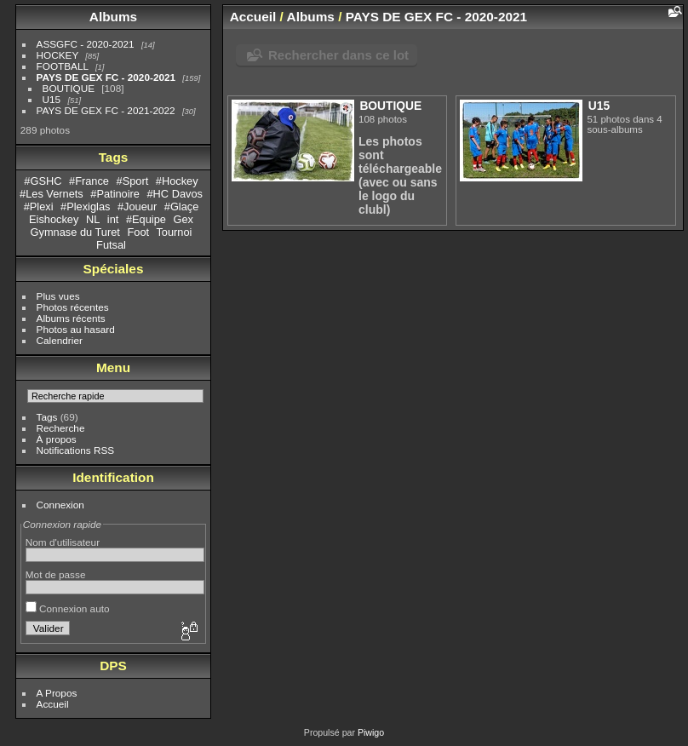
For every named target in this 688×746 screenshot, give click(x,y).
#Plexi (39, 206)
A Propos (57, 692)
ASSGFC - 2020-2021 (86, 43)
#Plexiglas (85, 206)
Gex (182, 219)
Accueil (53, 703)
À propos (57, 439)
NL (93, 219)
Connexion (60, 504)
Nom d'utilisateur (63, 542)
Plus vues (58, 295)
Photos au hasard (76, 329)
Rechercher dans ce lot (338, 55)
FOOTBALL (63, 66)
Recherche (61, 427)
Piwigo (371, 732)
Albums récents (71, 318)
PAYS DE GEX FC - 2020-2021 (106, 77)
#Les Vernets (51, 193)
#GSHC (42, 181)
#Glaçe (181, 206)
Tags (47, 416)
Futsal (111, 244)
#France (89, 181)
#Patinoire (115, 193)
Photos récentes (73, 307)
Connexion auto (68, 608)
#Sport (133, 181)
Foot (138, 232)
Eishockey (53, 219)
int (113, 219)
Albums (113, 16)
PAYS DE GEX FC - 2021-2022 (106, 110)
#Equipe (146, 219)
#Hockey (177, 181)
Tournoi (174, 232)
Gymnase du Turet (75, 232)
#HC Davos (175, 193)
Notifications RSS (76, 450)
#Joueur (137, 206)
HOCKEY (57, 54)
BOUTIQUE (69, 88)
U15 (52, 99)
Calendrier (60, 340)
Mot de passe (56, 574)
